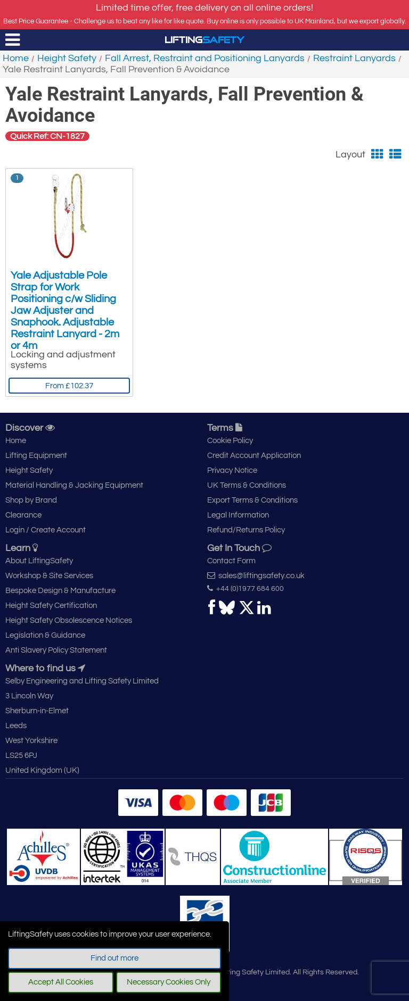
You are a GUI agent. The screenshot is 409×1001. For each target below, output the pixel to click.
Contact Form (231, 561)
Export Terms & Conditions (252, 500)
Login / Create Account (45, 530)
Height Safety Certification (51, 606)
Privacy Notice (232, 470)
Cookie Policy (230, 441)
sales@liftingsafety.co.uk (256, 575)
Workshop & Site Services (49, 576)
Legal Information (238, 515)
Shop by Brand (31, 500)
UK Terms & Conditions (246, 485)
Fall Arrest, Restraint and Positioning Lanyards (205, 58)
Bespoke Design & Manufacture (60, 591)
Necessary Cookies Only (168, 982)
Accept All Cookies (60, 982)
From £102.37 (69, 386)
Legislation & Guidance (45, 635)
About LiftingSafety (39, 561)
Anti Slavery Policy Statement (56, 650)
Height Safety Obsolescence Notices (68, 620)
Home (16, 58)
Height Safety (66, 58)
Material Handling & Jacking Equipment (74, 485)
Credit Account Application (254, 456)
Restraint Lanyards (354, 58)
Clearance (23, 515)
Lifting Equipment (36, 456)
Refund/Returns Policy (246, 530)
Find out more (114, 958)
